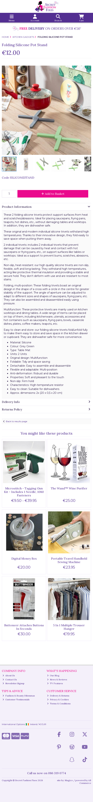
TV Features (55, 683)
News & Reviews (57, 679)
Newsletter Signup (13, 683)
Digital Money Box (24, 558)
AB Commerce (85, 781)
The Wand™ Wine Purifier (69, 488)
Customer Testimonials (16, 699)
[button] (88, 69)
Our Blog (53, 675)
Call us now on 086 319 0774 (46, 773)
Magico (69, 780)
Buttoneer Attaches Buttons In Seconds (24, 626)
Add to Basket (52, 194)
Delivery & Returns (58, 695)
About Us (9, 675)
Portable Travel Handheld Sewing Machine (69, 560)
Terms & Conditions (59, 703)
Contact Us (10, 679)
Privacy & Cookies (58, 699)
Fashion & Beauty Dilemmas (19, 695)
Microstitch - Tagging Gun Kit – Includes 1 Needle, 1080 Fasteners (24, 491)
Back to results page (16, 421)
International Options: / (24, 724)
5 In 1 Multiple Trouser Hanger (69, 626)
